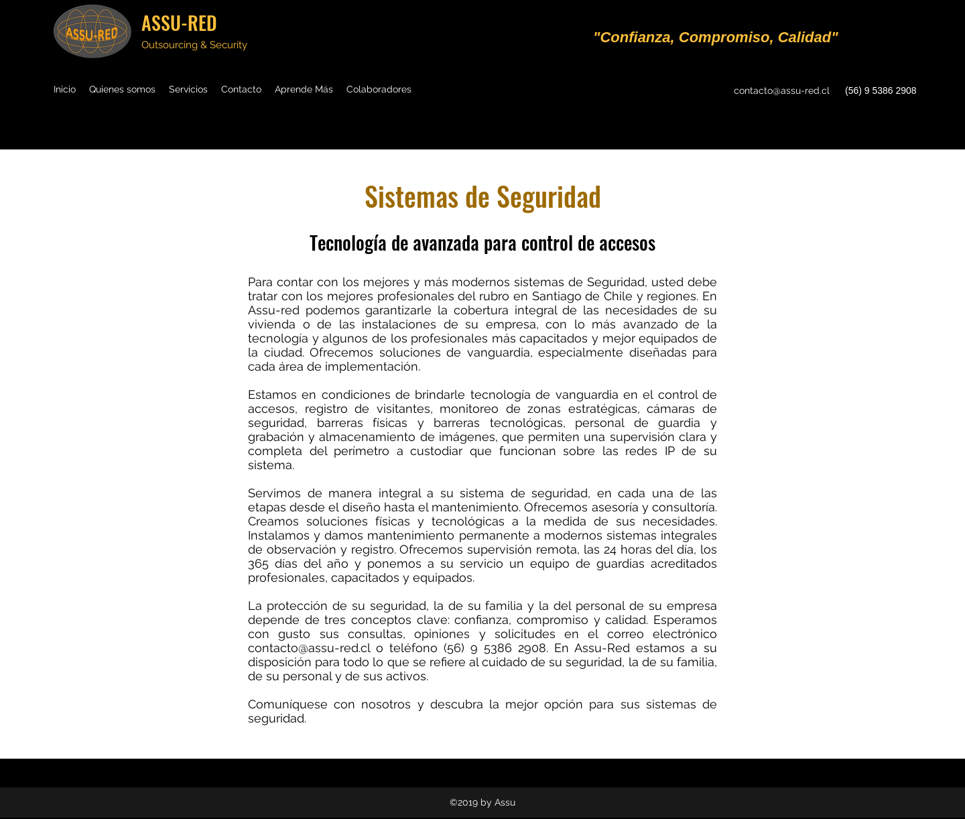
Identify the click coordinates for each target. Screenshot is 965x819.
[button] (304, 89)
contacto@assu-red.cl (782, 90)
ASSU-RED (179, 22)
